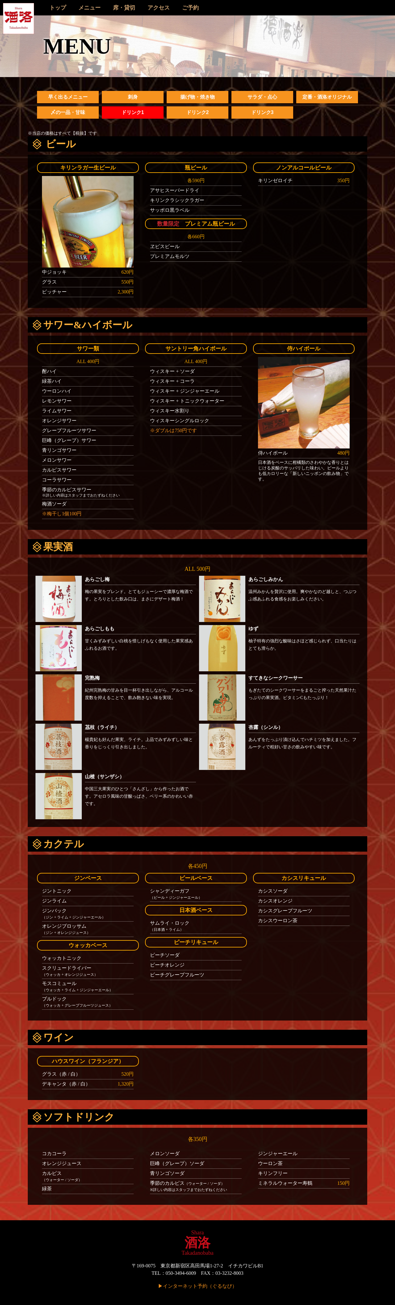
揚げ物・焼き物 (197, 97)
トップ (57, 8)
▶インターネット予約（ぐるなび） (197, 1286)
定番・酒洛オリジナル (327, 97)
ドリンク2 (197, 112)
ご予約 (190, 8)
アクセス (159, 8)
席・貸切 (124, 8)
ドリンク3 (262, 112)
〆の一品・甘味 (68, 112)
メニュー (89, 8)
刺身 (133, 97)
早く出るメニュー (68, 97)
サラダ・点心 (262, 97)
